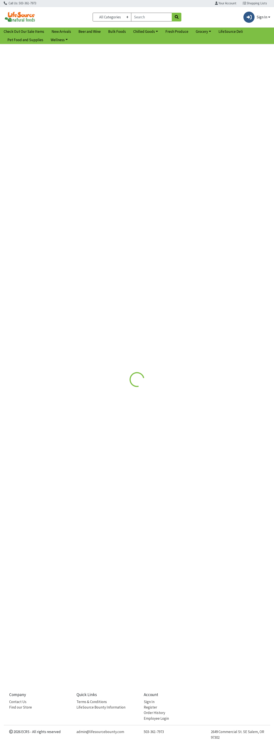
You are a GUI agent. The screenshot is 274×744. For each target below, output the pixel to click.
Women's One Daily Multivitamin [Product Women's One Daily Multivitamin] (103, 247)
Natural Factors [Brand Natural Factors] (17, 260)
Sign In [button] (255, 17)
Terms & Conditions (91, 701)
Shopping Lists (255, 3)
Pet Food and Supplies (25, 39)
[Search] (151, 17)
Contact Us (17, 701)
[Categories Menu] (112, 17)
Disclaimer (146, 101)
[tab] (127, 101)
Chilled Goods (144, 31)
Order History (154, 712)
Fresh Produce (176, 31)
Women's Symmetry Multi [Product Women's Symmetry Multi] (170, 247)
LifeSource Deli (231, 31)
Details (126, 101)
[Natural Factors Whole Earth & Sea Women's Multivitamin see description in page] (36, 208)
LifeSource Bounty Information (100, 707)
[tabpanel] (194, 132)
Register (150, 707)
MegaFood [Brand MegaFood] (168, 133)
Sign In (149, 701)
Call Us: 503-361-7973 (20, 3)
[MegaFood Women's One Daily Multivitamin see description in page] (103, 208)
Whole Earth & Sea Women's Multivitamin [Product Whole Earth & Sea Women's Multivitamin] (36, 250)
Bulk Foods (117, 31)
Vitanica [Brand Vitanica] (148, 254)
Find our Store (20, 707)
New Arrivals (61, 31)
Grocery (202, 31)
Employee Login (156, 718)
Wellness (58, 39)
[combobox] (151, 17)
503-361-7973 (154, 731)
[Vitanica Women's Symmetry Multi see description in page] (171, 208)
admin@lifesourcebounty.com (100, 731)
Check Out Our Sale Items (24, 31)
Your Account (225, 3)
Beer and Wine (89, 31)
